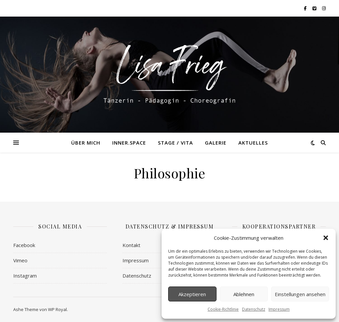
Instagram (25, 275)
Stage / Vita (175, 142)
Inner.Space (129, 142)
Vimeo (20, 260)
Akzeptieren (192, 294)
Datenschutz (253, 309)
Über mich (85, 142)
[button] (325, 237)
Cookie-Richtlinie (223, 309)
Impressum (279, 309)
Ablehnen (243, 294)
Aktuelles (253, 142)
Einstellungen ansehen (300, 294)
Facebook (24, 245)
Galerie (215, 142)
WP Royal (57, 309)
